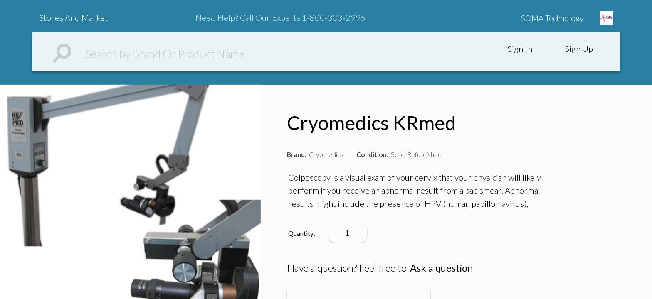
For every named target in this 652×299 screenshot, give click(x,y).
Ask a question (441, 268)
